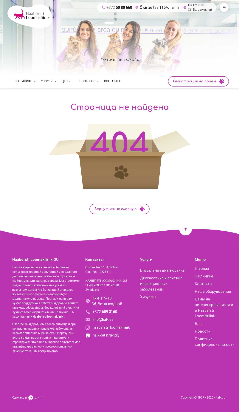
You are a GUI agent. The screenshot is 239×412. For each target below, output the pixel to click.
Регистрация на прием (198, 81)
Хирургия (148, 297)
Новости (202, 331)
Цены (66, 81)
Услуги (49, 81)
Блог (199, 323)
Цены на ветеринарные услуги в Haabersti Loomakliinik (214, 307)
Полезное (89, 81)
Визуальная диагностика (162, 270)
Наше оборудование (213, 291)
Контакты (112, 81)
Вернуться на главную (119, 209)
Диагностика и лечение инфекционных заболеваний (161, 283)
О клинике (25, 81)
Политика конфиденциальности (215, 342)
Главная (202, 268)
